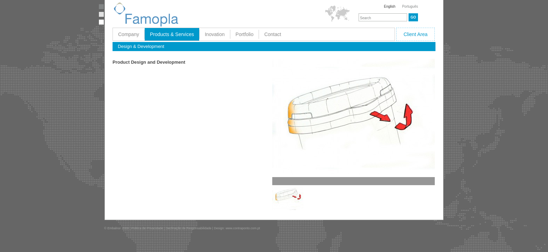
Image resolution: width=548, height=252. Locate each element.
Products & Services (172, 34)
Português (410, 6)
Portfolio (244, 34)
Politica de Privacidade (147, 228)
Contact (272, 34)
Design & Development (141, 46)
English (390, 6)
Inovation (215, 34)
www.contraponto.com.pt (242, 228)
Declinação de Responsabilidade (188, 228)
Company (128, 34)
